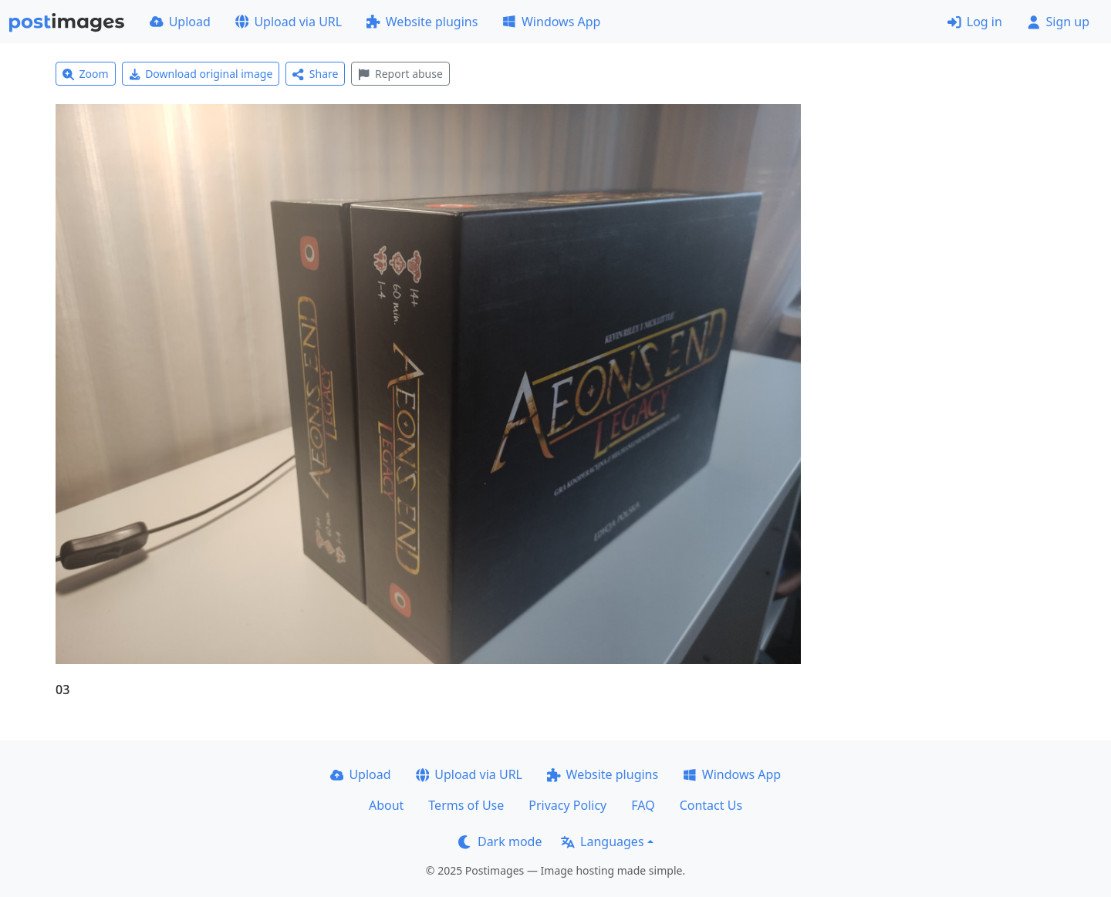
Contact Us (711, 805)
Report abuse (400, 73)
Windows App (551, 21)
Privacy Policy (567, 805)
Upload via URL (288, 21)
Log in (974, 21)
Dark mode (500, 841)
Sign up (1058, 21)
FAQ (642, 805)
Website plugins (422, 21)
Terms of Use (466, 805)
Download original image (201, 73)
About (386, 805)
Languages (602, 841)
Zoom (85, 73)
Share (315, 73)
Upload (180, 21)
